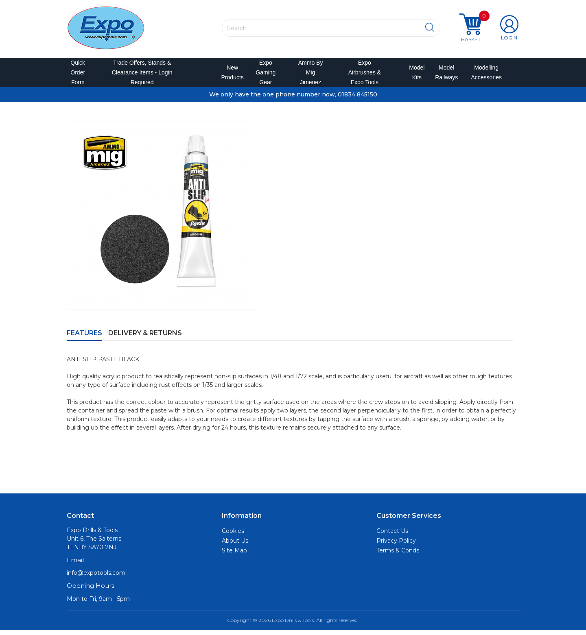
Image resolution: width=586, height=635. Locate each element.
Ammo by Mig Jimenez (310, 75)
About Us (235, 545)
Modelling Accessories (484, 75)
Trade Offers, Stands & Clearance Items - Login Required (142, 75)
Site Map (234, 555)
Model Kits (415, 75)
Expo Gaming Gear (266, 75)
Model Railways (445, 75)
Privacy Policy (396, 545)
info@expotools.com (96, 577)
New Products (229, 75)
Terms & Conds (397, 555)
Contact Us (392, 535)
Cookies (233, 535)
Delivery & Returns (145, 338)
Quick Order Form (77, 75)
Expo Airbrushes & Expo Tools (364, 75)
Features (84, 338)
